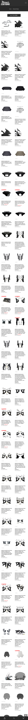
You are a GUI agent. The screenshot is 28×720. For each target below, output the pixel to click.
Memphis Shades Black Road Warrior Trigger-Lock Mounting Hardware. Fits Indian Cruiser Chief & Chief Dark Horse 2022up (20, 531)
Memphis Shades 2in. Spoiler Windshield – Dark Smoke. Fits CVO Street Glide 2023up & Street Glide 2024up (6, 53)
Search (14, 718)
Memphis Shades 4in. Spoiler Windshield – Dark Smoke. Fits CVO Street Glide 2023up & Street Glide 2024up (20, 76)
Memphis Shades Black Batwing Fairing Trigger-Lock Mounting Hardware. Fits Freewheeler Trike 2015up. (6, 288)
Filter (14, 15)
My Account (4, 718)
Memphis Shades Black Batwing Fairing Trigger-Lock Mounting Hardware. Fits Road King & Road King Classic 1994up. (6, 353)
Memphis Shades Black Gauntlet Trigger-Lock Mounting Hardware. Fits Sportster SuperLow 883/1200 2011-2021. (19, 443)
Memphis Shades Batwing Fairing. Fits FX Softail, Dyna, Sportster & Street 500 (20, 182)
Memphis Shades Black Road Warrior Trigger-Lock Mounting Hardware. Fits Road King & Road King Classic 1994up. (6, 575)
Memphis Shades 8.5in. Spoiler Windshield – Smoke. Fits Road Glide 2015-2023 (20, 162)
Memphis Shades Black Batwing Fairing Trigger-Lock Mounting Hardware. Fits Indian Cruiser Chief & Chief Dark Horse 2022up (20, 309)
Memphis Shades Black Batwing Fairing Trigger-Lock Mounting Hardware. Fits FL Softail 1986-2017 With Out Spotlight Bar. (6, 266)
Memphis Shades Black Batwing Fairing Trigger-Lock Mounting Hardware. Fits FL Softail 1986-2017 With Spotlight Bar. (20, 266)
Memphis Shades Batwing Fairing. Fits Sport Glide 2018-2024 (6, 243)
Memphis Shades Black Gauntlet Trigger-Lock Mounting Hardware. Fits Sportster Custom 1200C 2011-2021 (6, 443)
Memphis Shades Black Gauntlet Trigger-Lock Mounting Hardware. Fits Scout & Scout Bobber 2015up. (19, 422)
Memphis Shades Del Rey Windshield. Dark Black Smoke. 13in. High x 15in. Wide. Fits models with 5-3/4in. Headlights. (6, 664)
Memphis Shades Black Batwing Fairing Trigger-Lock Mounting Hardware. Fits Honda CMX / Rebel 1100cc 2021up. (6, 309)
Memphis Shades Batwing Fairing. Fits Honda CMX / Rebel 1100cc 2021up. (6, 202)
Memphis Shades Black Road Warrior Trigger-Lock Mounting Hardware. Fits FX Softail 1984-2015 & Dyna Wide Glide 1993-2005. (6, 531)
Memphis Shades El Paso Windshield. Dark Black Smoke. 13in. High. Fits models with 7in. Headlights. (19, 706)
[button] (25, 715)
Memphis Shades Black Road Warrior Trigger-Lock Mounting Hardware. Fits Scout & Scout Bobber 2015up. (6, 597)
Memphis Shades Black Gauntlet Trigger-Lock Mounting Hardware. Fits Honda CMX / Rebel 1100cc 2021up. (19, 400)
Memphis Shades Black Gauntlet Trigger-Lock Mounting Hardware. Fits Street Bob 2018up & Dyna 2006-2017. (6, 487)
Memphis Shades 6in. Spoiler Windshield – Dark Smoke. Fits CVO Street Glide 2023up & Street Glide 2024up (20, 141)
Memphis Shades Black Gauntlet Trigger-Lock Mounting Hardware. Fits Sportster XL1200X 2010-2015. (6, 465)
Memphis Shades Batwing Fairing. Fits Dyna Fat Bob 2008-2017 (6, 182)
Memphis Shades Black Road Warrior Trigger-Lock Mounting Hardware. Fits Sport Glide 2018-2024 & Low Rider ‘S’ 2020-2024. (6, 619)
